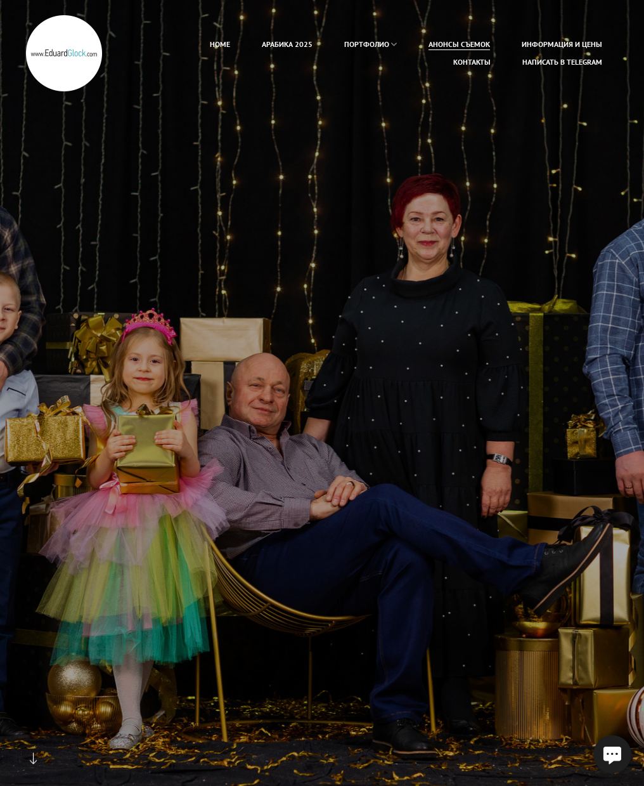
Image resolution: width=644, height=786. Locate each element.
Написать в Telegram (562, 62)
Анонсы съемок (459, 44)
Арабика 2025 (287, 44)
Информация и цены (562, 44)
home (220, 44)
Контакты (472, 62)
